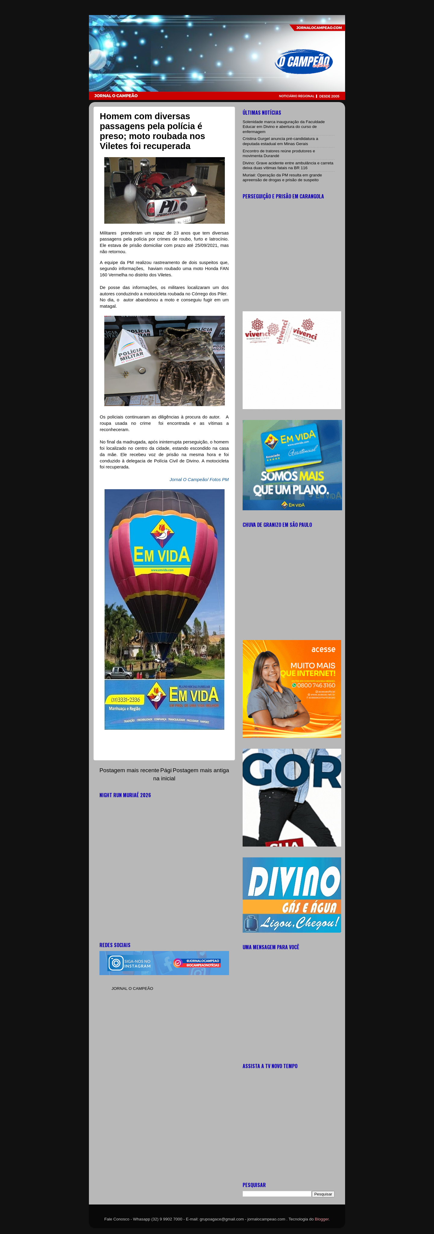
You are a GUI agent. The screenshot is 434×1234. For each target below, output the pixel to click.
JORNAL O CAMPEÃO (132, 988)
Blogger (322, 1219)
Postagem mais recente (129, 770)
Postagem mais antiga (201, 770)
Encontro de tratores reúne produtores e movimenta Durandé (279, 153)
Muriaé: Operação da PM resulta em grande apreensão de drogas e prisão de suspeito (282, 177)
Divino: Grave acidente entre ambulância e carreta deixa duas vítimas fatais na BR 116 (288, 165)
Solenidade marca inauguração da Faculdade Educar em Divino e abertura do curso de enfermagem (284, 127)
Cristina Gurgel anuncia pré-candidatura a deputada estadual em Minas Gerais (280, 141)
